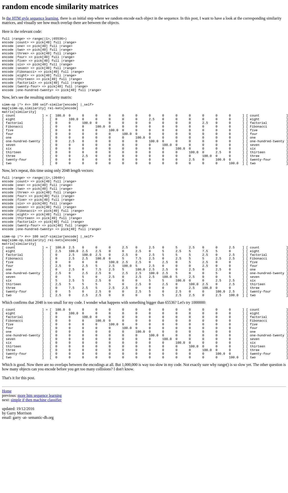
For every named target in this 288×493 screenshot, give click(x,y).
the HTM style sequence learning (32, 18)
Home (6, 449)
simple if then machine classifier (36, 458)
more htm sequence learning (40, 453)
